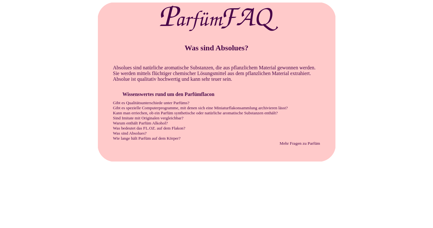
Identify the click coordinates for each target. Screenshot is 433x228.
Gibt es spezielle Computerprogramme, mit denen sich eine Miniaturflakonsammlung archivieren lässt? (200, 107)
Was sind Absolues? (130, 133)
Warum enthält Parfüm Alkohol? (140, 123)
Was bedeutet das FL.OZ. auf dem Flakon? (149, 128)
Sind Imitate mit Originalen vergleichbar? (148, 118)
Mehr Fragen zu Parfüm (300, 143)
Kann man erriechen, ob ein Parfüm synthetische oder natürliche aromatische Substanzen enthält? (195, 113)
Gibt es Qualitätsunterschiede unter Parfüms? (151, 102)
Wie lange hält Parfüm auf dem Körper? (147, 138)
